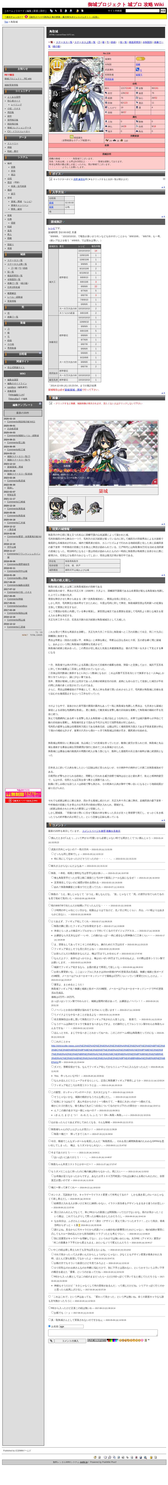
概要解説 (11, 293)
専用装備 (11, 348)
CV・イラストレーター (18, 131)
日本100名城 (13, 287)
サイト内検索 (115, 10)
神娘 (9, 147)
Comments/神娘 (15, 599)
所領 (13, 171)
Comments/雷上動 (16, 442)
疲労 (13, 193)
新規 (35, 11)
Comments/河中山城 (17, 571)
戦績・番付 (12, 151)
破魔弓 (139, 74)
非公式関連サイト (16, 367)
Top (6, 22)
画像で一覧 (12, 283)
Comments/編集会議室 (18, 585)
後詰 (13, 174)
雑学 (9, 116)
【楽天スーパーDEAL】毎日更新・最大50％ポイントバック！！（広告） (64, 17)
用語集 (10, 112)
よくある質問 (13, 97)
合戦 (9, 178)
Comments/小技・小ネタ (19, 592)
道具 (9, 230)
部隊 (13, 167)
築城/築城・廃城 (15, 467)
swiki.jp (84, 1462)
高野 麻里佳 (80, 179)
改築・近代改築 (18, 186)
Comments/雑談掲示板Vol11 (21, 421)
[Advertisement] (23, 46)
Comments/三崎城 (16, 502)
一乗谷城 (11, 529)
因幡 (138, 64)
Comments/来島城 (16, 508)
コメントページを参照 (94, 831)
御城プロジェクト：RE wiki (18, 78)
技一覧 (10, 272)
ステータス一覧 (15, 260)
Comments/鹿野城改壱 (18, 564)
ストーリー (12, 143)
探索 (9, 215)
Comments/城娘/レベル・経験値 (23, 435)
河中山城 (11, 547)
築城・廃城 (16, 201)
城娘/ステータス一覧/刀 (18, 456)
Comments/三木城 (16, 522)
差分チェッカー (13, 17)
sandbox (11, 387)
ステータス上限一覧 (17, 264)
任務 (9, 219)
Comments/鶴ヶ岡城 (17, 578)
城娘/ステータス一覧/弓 (18, 460)
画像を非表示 (113, 831)
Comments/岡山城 (16, 620)
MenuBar (14, 399)
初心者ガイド (13, 101)
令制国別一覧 (13, 279)
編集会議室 (12, 379)
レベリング (16, 104)
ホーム (9, 11)
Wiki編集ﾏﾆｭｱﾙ (17, 395)
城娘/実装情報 (11, 85)
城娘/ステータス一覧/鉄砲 (19, 474)
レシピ (28, 201)
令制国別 (147, 42)
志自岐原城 (12, 428)
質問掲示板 (12, 120)
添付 (42, 11)
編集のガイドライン (17, 383)
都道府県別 (135, 42)
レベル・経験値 (15, 297)
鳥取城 (53, 31)
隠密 (13, 223)
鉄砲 (25, 268)
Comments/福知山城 (17, 613)
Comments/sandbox (17, 606)
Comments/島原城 (16, 480)
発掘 (9, 248)
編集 (29, 11)
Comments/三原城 (16, 627)
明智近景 (11, 494)
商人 (9, 234)
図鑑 (9, 238)
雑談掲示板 (12, 124)
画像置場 (11, 391)
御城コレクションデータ (19, 127)
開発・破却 (16, 209)
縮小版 (24, 283)
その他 (10, 344)
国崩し (10, 487)
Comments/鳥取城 (16, 515)
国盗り (10, 244)
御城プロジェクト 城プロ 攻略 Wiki (126, 4)
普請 (9, 182)
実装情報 (11, 301)
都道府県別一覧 (15, 275)
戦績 (9, 226)
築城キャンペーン (19, 205)
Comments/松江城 (16, 449)
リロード (20, 11)
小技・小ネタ (13, 108)
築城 (51, 202)
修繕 (9, 190)
